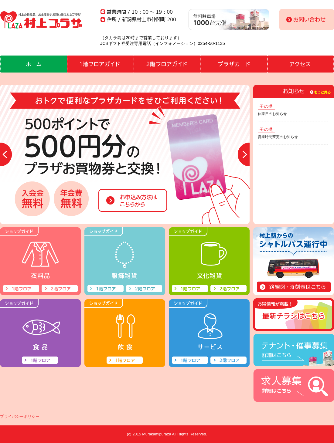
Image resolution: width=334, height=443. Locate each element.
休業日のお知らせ (272, 114)
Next (244, 154)
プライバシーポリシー (19, 416)
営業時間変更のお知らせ (278, 137)
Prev (6, 154)
